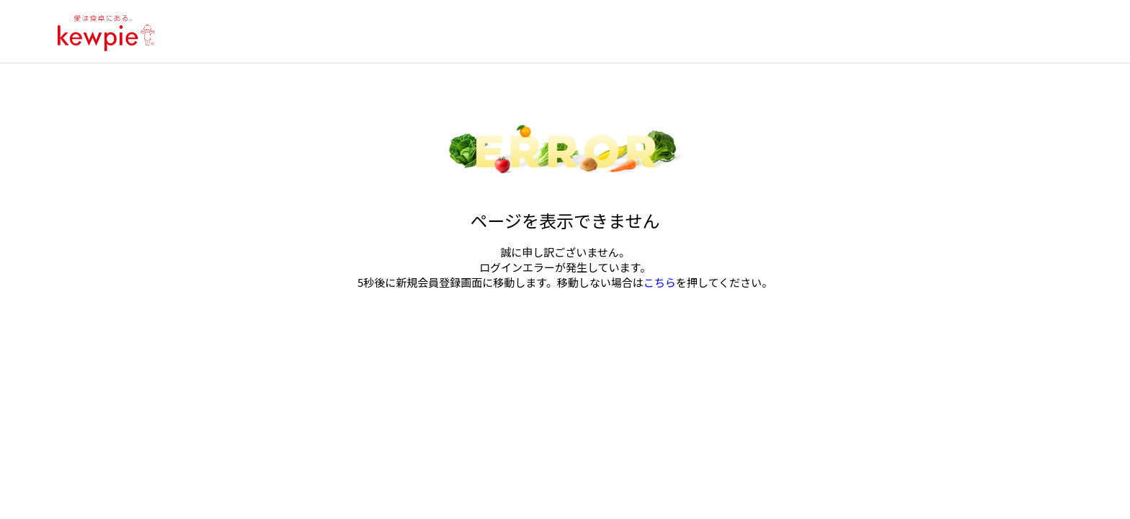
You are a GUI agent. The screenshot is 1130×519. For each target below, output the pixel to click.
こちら (660, 282)
